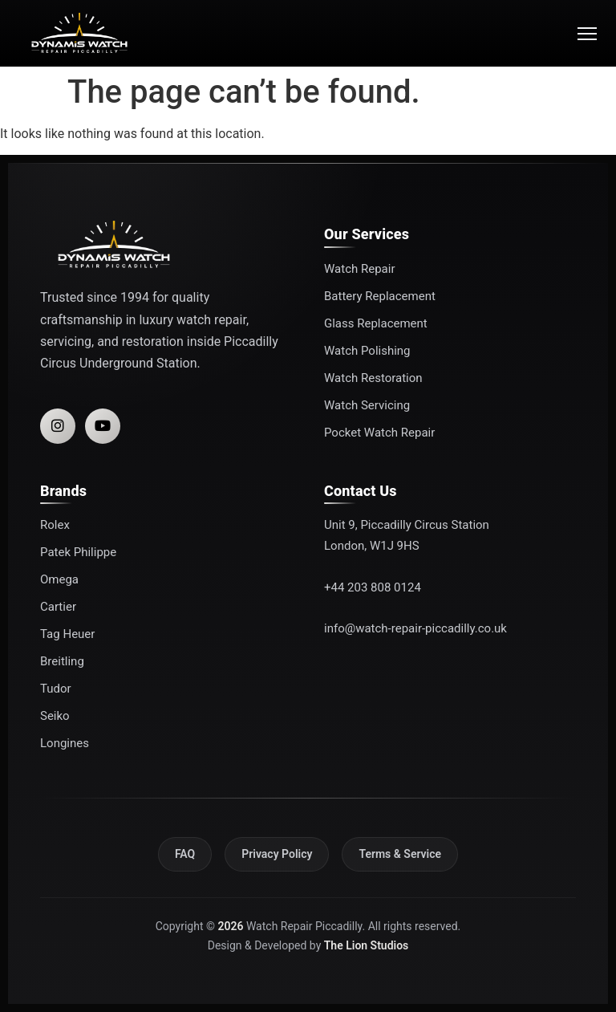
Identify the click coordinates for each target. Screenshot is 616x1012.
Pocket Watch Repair (379, 432)
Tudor (55, 688)
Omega (59, 579)
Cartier (58, 606)
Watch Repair (359, 269)
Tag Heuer (67, 634)
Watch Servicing (367, 405)
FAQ (185, 853)
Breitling (62, 661)
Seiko (55, 716)
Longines (64, 743)
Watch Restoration (373, 378)
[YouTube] (102, 426)
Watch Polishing (367, 350)
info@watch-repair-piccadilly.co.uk (415, 628)
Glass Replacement (376, 323)
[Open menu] (582, 33)
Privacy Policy (276, 853)
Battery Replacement (380, 296)
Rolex (55, 525)
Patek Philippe (78, 552)
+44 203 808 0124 (372, 587)
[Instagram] (57, 426)
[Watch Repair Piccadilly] (79, 33)
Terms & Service (400, 853)
